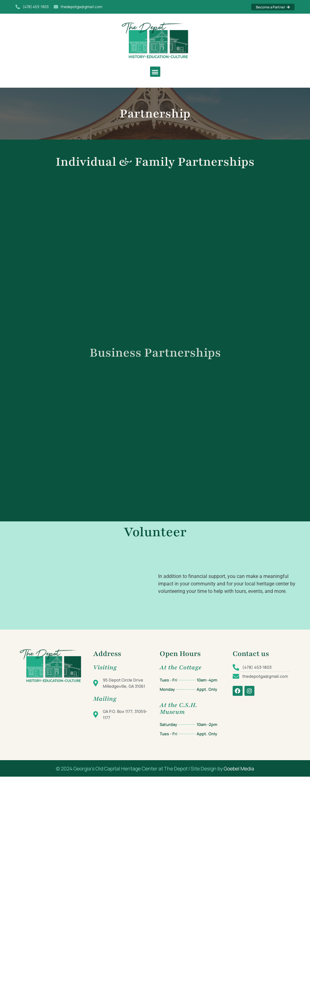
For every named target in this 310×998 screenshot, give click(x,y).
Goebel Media (239, 768)
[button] (155, 72)
